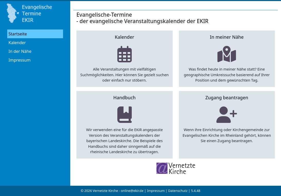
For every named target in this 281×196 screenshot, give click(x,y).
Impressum (19, 60)
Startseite (17, 34)
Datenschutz (177, 190)
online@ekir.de (132, 190)
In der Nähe (19, 51)
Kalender (17, 42)
